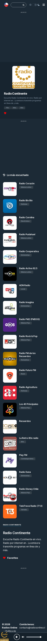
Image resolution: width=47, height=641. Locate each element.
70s (7, 108)
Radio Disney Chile (28, 489)
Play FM (23, 455)
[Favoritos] (5, 113)
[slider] (33, 637)
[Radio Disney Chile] (10, 494)
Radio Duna (25, 472)
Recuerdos (25, 421)
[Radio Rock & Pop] (10, 342)
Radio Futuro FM (27, 370)
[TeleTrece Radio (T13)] (10, 511)
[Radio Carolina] (10, 223)
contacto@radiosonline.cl (32, 627)
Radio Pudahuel (27, 234)
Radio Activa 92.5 (28, 268)
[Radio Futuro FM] (10, 376)
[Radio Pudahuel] (10, 240)
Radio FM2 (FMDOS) (29, 319)
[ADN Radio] (10, 291)
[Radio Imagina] (10, 308)
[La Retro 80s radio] (10, 444)
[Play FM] (10, 460)
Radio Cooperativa (29, 251)
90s (21, 108)
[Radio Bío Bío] (10, 206)
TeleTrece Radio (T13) (30, 506)
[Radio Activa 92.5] (10, 274)
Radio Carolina (26, 217)
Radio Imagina (26, 302)
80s (14, 108)
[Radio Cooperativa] (10, 257)
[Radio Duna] (10, 477)
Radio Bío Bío (26, 200)
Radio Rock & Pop (28, 336)
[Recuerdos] (10, 427)
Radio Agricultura (28, 387)
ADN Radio (24, 285)
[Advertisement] (23, 38)
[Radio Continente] (4, 636)
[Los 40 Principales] (10, 410)
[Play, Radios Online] (17, 637)
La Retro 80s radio (28, 438)
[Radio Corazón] (10, 189)
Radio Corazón (26, 183)
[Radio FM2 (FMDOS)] (10, 325)
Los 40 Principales (28, 404)
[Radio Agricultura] (10, 393)
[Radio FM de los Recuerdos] (10, 359)
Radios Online (9, 627)
